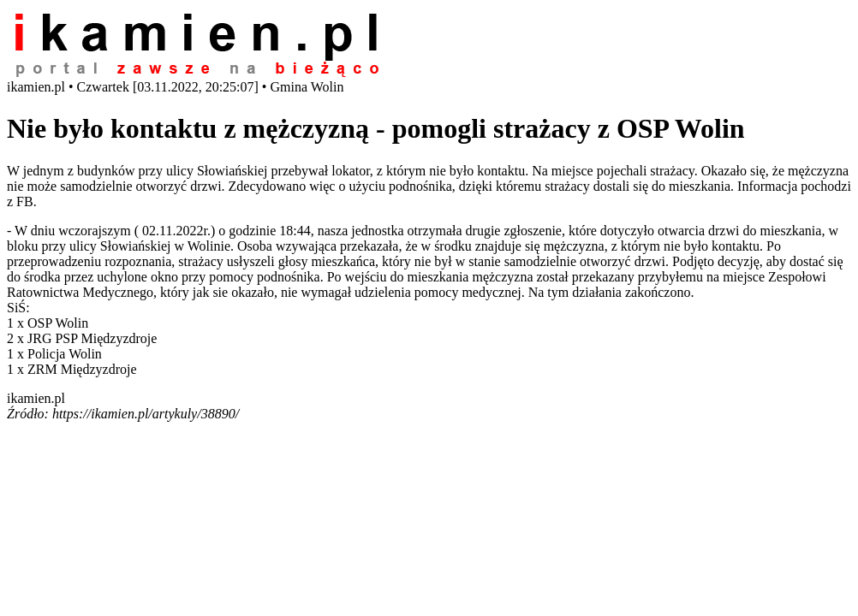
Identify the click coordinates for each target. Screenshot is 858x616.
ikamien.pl (36, 398)
